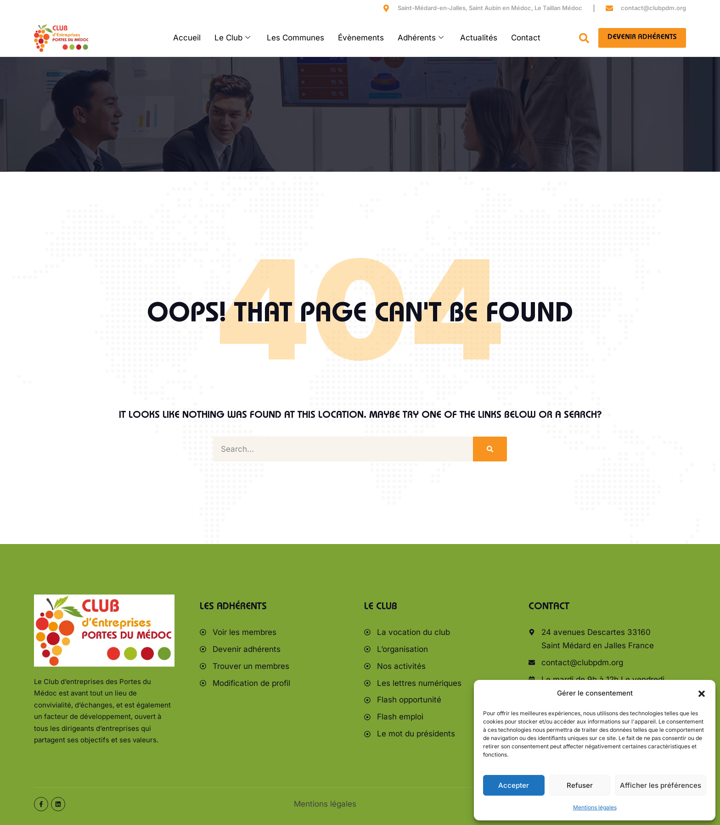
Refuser (580, 785)
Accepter (513, 785)
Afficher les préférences (660, 785)
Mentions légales (595, 807)
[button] (701, 693)
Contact (525, 37)
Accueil (187, 37)
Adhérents (421, 38)
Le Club (232, 38)
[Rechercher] (490, 449)
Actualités (478, 37)
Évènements (361, 37)
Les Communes (295, 37)
